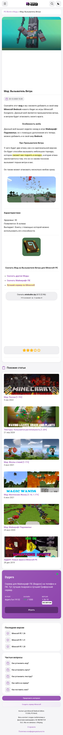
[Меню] (5, 3)
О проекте (31, 727)
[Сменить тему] (58, 3)
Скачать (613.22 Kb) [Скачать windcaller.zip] (31, 296)
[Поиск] (52, 3)
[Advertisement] (31, 70)
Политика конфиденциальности (31, 731)
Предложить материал (31, 698)
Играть (31, 610)
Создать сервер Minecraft (31, 704)
